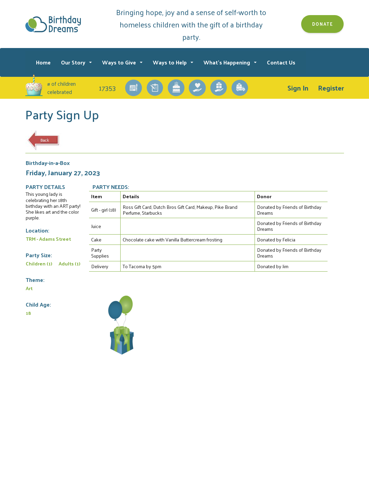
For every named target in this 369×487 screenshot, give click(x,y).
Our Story (74, 62)
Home (43, 62)
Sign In (297, 88)
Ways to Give (119, 62)
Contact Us (281, 62)
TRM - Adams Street (48, 238)
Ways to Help (170, 62)
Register (331, 88)
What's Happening (227, 62)
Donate (322, 24)
